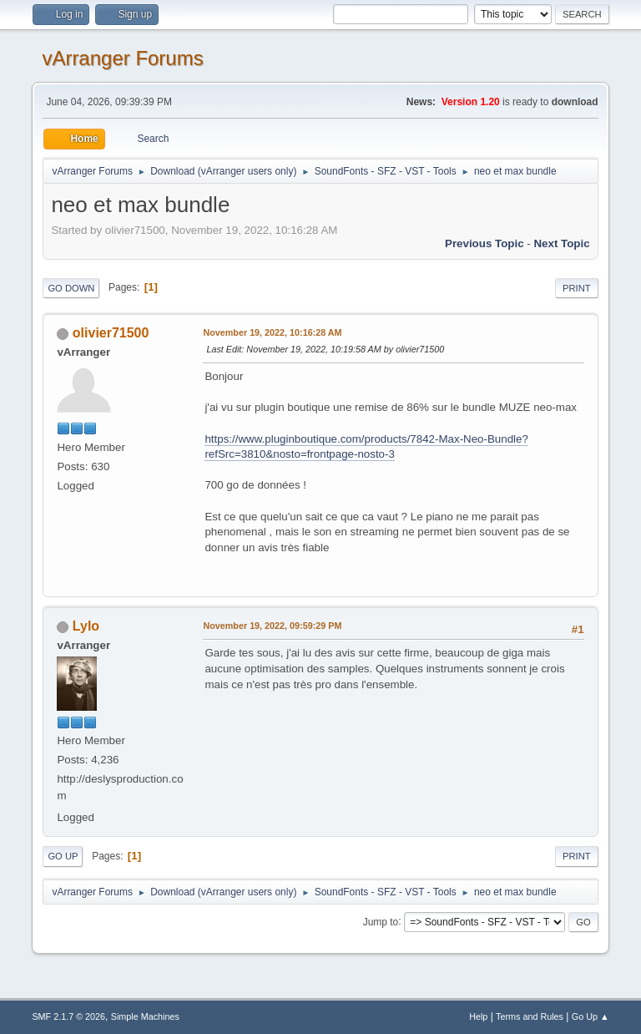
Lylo (86, 626)
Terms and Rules (529, 1016)
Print (577, 288)
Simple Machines (145, 1016)
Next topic (561, 243)
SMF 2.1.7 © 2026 (68, 1016)
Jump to (381, 921)
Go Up (63, 856)
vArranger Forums (122, 58)
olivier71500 (111, 333)
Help (478, 1016)
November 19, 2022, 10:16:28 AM (272, 332)
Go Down (71, 288)
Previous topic (484, 243)
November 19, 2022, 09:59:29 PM (272, 626)
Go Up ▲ (590, 1016)
